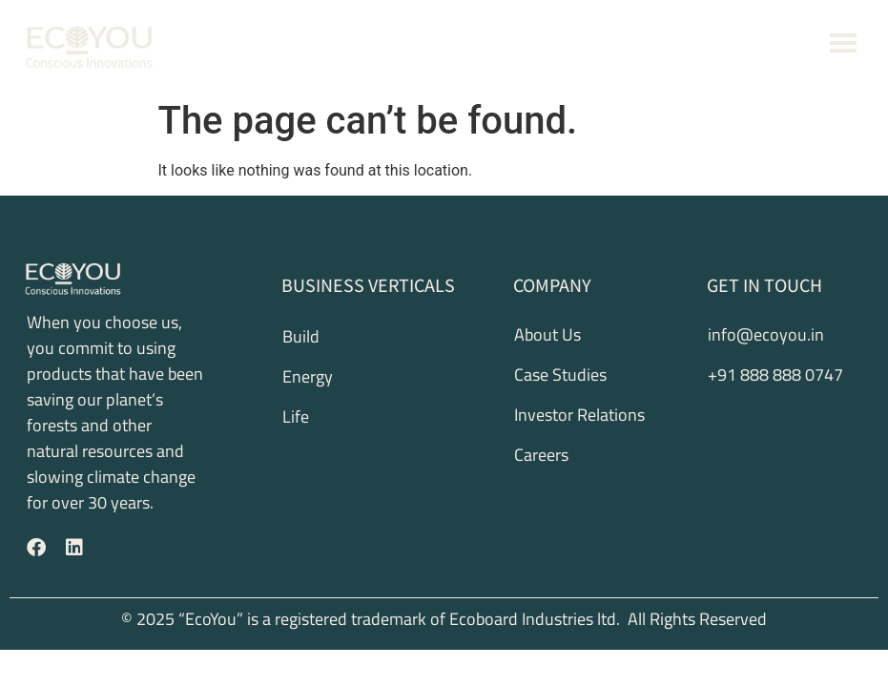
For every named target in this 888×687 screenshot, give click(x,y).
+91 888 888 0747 (751, 43)
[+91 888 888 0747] (684, 44)
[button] (843, 45)
